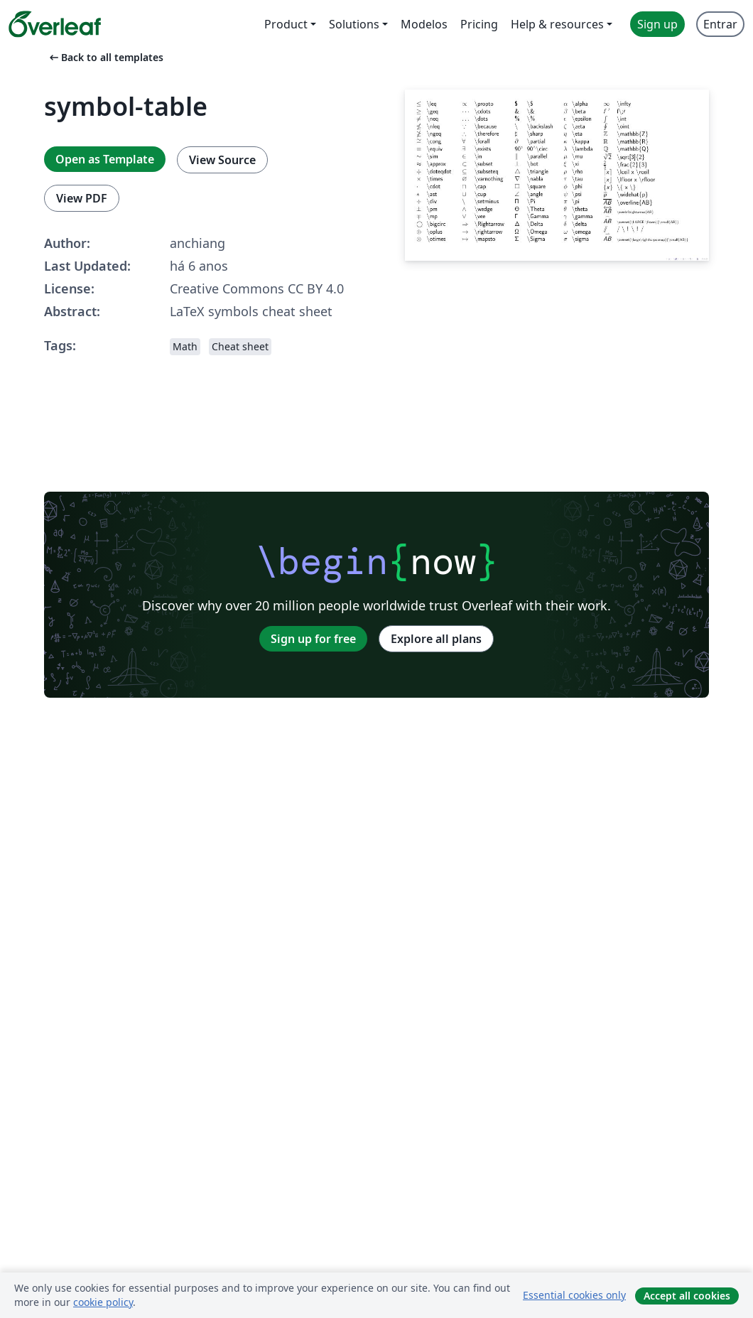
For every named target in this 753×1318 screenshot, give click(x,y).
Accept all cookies (687, 1295)
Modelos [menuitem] (424, 24)
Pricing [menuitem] (479, 24)
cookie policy (103, 1302)
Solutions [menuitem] (354, 24)
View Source (222, 160)
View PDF (81, 198)
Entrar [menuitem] (720, 24)
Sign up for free (313, 639)
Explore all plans (436, 639)
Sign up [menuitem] (657, 24)
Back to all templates (105, 57)
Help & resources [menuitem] (557, 24)
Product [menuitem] (286, 24)
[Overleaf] (55, 24)
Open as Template (104, 159)
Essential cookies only (574, 1295)
